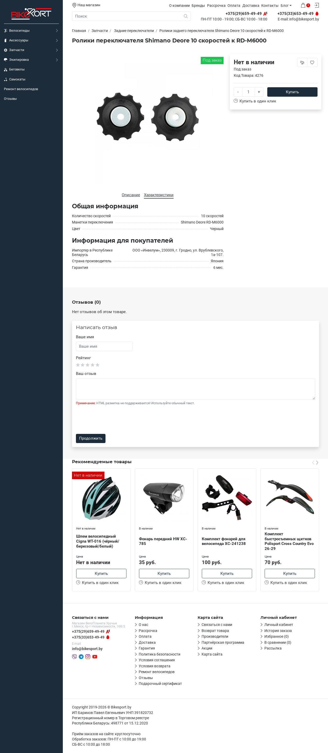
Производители (215, 636)
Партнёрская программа (223, 642)
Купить (292, 92)
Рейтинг (83, 358)
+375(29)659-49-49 (88, 631)
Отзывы (10, 99)
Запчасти (14, 50)
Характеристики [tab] (159, 195)
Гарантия (147, 648)
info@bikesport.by (304, 19)
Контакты (270, 5)
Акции (207, 648)
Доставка (250, 5)
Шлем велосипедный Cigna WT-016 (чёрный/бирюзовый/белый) (97, 541)
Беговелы (14, 69)
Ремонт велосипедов (21, 89)
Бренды (198, 5)
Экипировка (16, 60)
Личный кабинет (278, 625)
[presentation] (115, 420)
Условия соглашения (157, 660)
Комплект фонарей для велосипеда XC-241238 (224, 541)
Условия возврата (154, 666)
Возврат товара (215, 631)
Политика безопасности (159, 654)
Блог (285, 5)
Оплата (233, 5)
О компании (179, 5)
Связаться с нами (217, 625)
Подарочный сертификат (160, 683)
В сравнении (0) (277, 642)
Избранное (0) (276, 636)
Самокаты (14, 79)
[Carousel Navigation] (315, 462)
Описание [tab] (131, 195)
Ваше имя (85, 337)
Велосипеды (17, 31)
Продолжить (90, 438)
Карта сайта (212, 654)
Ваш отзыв (86, 373)
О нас (143, 625)
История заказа (278, 631)
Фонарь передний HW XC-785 (163, 541)
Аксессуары (16, 40)
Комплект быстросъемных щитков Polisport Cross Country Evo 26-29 (289, 541)
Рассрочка (216, 5)
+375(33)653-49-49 (88, 637)
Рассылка (273, 648)
